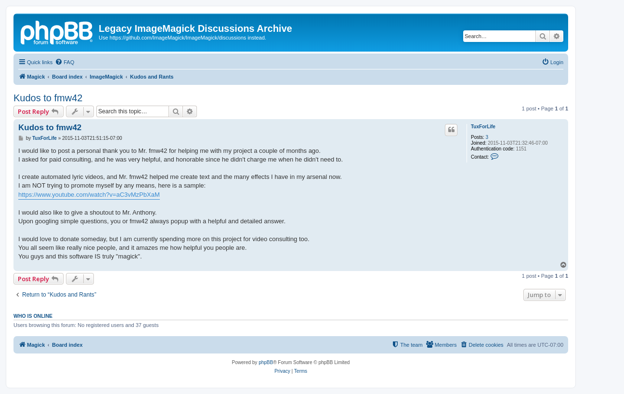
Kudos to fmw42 (47, 98)
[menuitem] (64, 62)
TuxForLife (483, 126)
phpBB (266, 362)
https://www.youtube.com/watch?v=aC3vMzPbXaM (89, 194)
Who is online (32, 316)
